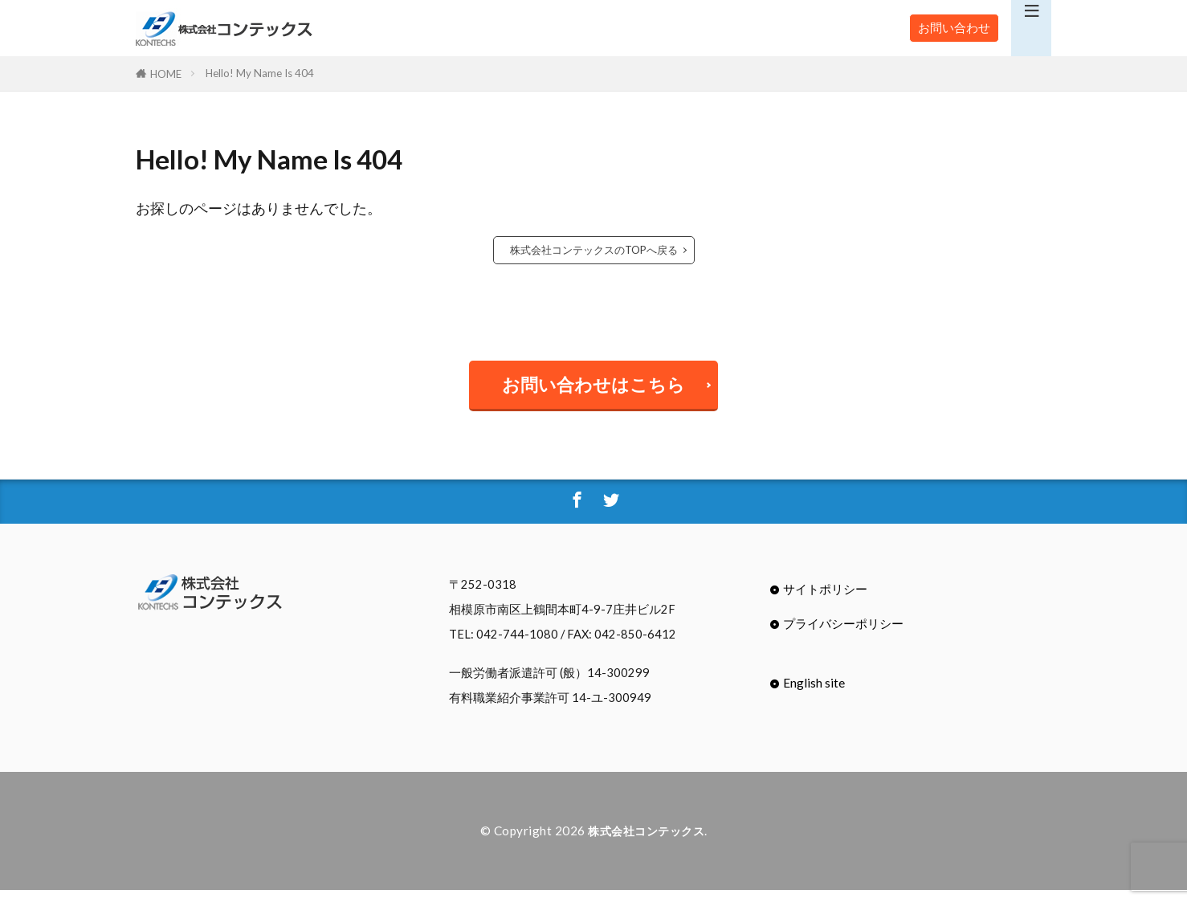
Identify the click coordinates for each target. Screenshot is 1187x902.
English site (814, 695)
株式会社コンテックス (646, 843)
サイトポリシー (825, 601)
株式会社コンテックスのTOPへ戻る (594, 249)
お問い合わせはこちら (593, 389)
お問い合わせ (954, 27)
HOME (166, 73)
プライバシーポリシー (843, 636)
